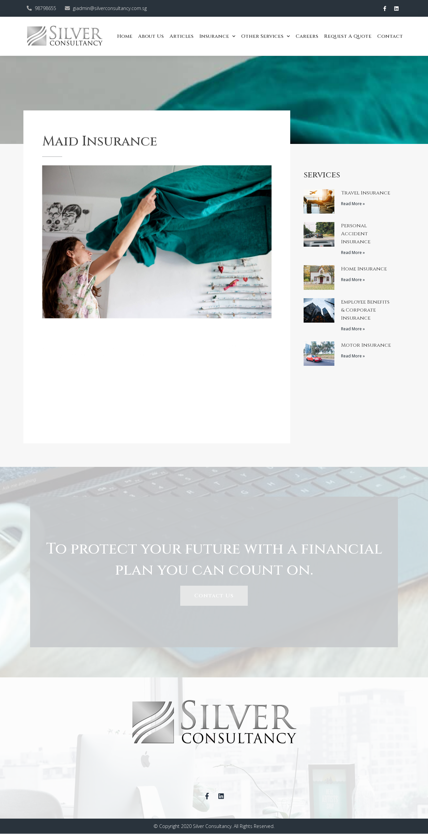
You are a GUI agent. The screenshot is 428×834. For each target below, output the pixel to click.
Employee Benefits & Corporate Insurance (365, 310)
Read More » (353, 203)
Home (124, 36)
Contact (390, 36)
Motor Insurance (366, 345)
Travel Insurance (365, 192)
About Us (151, 36)
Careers (307, 36)
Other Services (265, 36)
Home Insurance (364, 268)
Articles (182, 36)
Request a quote (347, 36)
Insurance (217, 36)
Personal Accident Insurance (355, 233)
